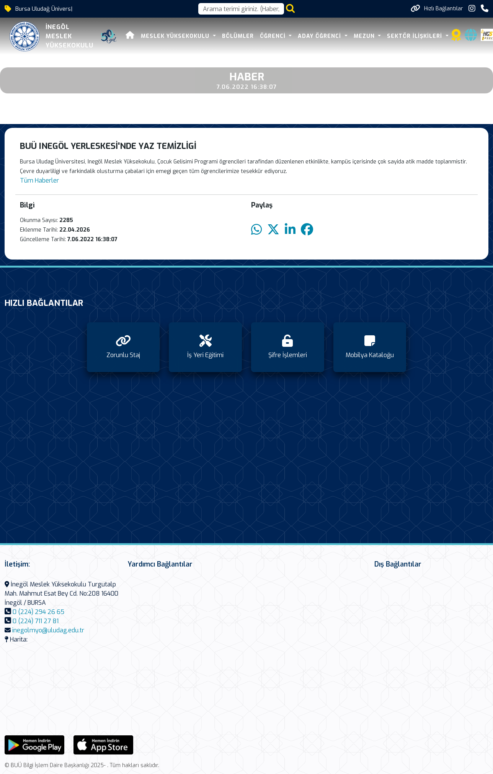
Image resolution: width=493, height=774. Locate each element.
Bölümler (238, 36)
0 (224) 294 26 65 (38, 612)
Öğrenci (273, 36)
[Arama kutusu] (241, 9)
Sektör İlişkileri (415, 36)
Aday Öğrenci (320, 36)
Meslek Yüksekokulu (176, 36)
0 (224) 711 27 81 (36, 621)
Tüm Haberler (39, 180)
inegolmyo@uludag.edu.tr (48, 630)
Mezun (365, 36)
